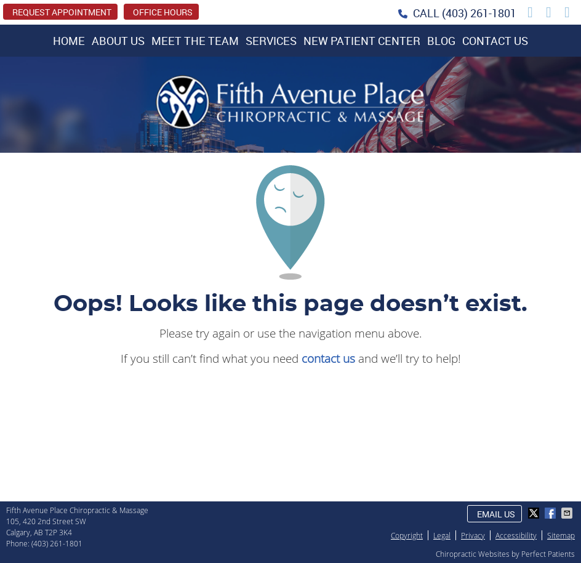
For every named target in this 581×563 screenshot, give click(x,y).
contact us (328, 358)
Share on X (535, 513)
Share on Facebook (551, 513)
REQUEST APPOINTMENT (61, 12)
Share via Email (568, 513)
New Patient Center (361, 40)
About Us (118, 40)
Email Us (496, 514)
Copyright (407, 535)
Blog (441, 40)
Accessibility (516, 535)
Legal (442, 535)
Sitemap (561, 535)
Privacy (473, 535)
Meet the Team (195, 40)
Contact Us (495, 40)
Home (69, 40)
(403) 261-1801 (479, 13)
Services (271, 40)
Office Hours (163, 12)
